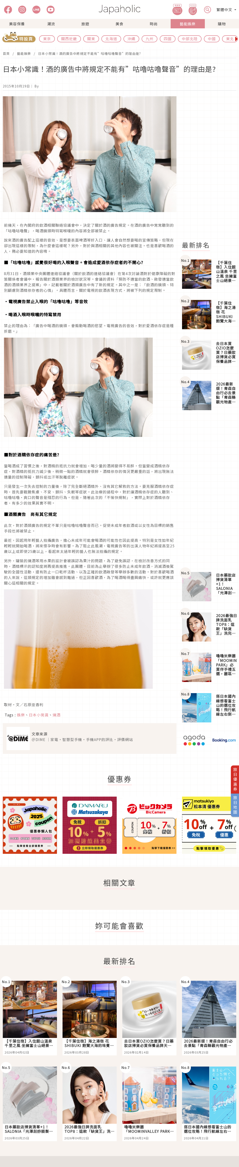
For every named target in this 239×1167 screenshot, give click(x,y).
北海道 (111, 38)
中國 (212, 38)
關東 (91, 38)
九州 (149, 38)
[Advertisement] (209, 491)
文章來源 (39, 734)
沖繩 (131, 38)
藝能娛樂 (188, 24)
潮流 (51, 24)
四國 (168, 38)
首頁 (6, 53)
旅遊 (85, 24)
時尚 (154, 24)
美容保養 (17, 24)
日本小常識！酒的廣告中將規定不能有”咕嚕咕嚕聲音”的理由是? (89, 53)
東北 (230, 38)
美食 (119, 24)
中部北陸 (190, 38)
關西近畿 (69, 38)
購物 (222, 24)
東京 (47, 38)
